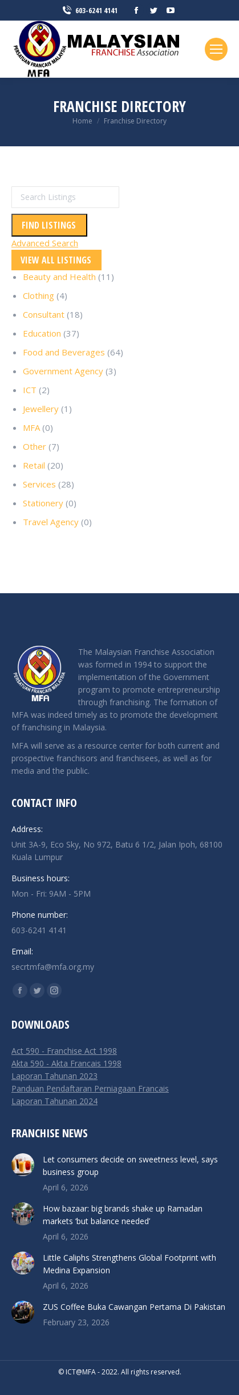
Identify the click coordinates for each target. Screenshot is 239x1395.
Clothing (38, 295)
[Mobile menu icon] (216, 49)
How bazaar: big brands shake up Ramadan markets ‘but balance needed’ (122, 1214)
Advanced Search (44, 243)
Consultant (43, 314)
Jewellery (41, 408)
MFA (31, 427)
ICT (30, 389)
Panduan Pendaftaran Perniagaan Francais (90, 1088)
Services (39, 484)
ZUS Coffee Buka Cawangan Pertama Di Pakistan (134, 1306)
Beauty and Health (59, 276)
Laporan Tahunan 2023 (54, 1075)
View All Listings (56, 260)
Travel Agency (51, 521)
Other (34, 446)
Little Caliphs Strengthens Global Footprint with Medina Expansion (129, 1264)
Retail (34, 465)
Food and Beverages (64, 352)
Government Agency (63, 371)
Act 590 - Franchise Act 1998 (64, 1050)
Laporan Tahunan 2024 (54, 1101)
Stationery (43, 503)
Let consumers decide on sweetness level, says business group (130, 1165)
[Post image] (22, 1164)
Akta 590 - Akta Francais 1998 (66, 1063)
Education (42, 333)
